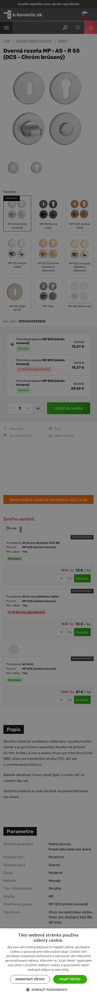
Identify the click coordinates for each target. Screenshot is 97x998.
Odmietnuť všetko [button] (30, 979)
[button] (48, 990)
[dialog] (48, 499)
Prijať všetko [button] (70, 979)
